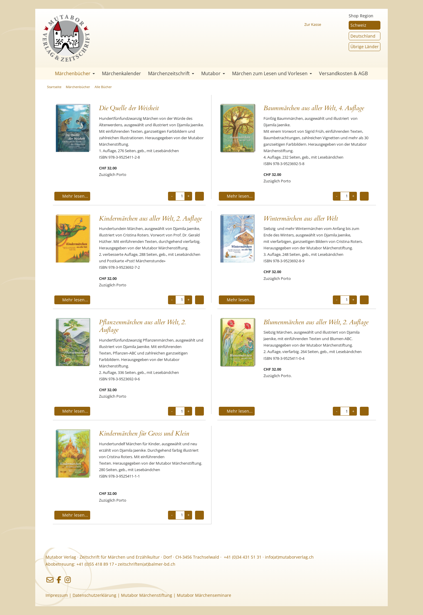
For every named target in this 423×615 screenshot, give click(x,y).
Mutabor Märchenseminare (204, 595)
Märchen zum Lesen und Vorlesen (272, 73)
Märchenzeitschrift (171, 73)
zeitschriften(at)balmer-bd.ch (146, 564)
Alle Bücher (103, 87)
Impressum (57, 595)
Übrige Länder (364, 46)
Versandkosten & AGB (343, 73)
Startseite (44, 74)
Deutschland (362, 36)
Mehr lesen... (72, 196)
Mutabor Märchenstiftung (146, 595)
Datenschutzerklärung (94, 595)
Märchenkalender (121, 73)
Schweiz (358, 25)
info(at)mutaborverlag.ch (289, 557)
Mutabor (213, 73)
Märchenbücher (75, 73)
